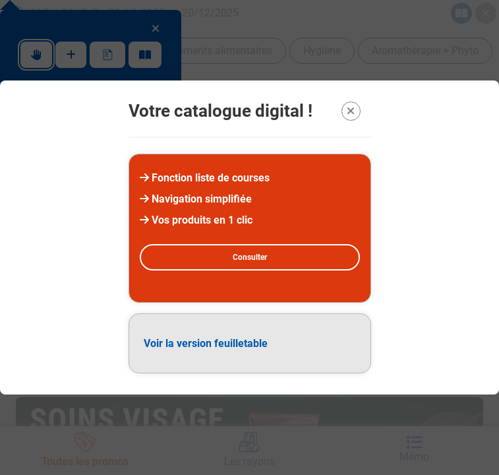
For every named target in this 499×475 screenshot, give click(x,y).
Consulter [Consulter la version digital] (250, 257)
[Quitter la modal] (351, 111)
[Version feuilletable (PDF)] (250, 343)
